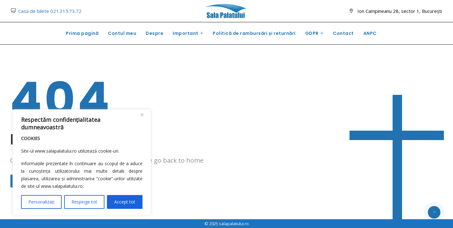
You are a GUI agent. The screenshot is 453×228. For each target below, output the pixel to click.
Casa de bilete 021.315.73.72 (49, 11)
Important (186, 33)
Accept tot (124, 202)
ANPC (370, 33)
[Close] (144, 114)
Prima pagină (82, 33)
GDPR (312, 33)
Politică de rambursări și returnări (254, 33)
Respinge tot (84, 202)
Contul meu (122, 33)
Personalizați (41, 202)
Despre (154, 33)
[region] (82, 162)
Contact (343, 33)
